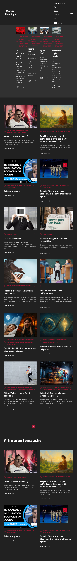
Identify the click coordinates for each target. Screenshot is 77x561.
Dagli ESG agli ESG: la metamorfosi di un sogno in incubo (20, 333)
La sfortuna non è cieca (14, 59)
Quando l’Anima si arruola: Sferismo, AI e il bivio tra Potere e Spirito (55, 177)
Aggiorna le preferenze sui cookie (27, 556)
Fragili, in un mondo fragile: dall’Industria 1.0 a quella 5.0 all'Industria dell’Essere (53, 467)
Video (56, 18)
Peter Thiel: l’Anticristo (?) (16, 119)
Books (56, 11)
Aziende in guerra (12, 174)
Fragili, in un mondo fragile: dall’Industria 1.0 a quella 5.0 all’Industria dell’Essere (53, 122)
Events (56, 14)
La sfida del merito (12, 222)
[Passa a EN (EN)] (58, 23)
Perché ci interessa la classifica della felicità (18, 276)
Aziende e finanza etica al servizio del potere (55, 331)
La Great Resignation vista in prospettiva (53, 223)
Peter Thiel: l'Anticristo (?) (16, 465)
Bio (55, 7)
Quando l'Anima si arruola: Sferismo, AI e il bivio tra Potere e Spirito (55, 522)
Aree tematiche (59, 3)
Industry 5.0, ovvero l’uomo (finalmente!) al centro (53, 378)
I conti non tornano (49, 59)
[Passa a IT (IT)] (55, 23)
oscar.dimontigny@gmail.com (64, 555)
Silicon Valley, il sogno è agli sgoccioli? (17, 378)
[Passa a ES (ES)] (61, 23)
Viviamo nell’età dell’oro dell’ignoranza (51, 275)
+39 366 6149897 (11, 556)
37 (43, 410)
